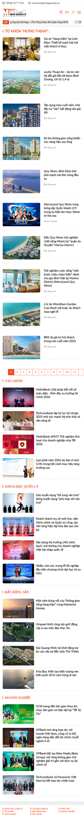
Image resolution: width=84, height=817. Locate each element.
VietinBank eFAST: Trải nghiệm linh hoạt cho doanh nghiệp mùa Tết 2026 (58, 440)
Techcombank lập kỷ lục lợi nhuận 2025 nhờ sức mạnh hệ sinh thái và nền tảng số (58, 417)
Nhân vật (65, 809)
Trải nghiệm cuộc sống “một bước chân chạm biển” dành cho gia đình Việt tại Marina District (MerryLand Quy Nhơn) (61, 278)
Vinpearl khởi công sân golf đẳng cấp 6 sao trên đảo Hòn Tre (56, 626)
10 (67, 372)
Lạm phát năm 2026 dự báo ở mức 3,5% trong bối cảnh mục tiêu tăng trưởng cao (57, 464)
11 (74, 372)
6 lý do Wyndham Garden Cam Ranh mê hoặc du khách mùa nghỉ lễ (62, 308)
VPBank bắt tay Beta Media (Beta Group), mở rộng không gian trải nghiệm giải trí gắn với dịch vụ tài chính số (57, 759)
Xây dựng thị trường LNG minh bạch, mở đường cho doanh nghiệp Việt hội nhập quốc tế (58, 546)
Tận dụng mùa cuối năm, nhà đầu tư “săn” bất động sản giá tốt (62, 109)
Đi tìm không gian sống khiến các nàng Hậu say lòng (62, 140)
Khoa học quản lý (22, 486)
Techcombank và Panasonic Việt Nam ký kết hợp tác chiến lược (56, 779)
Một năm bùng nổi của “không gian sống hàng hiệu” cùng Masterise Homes (58, 604)
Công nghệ (10, 814)
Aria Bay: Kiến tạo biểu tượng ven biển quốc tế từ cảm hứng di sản (57, 673)
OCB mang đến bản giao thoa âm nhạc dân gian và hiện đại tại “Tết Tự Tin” (58, 710)
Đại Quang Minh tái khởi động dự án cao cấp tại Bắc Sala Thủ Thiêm (57, 650)
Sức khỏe (37, 814)
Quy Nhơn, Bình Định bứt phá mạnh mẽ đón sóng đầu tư (61, 175)
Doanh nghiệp (50, 221)
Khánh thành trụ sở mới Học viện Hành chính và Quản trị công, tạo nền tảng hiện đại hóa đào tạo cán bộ (57, 524)
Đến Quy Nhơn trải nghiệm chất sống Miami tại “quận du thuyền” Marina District (62, 241)
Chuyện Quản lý (40, 809)
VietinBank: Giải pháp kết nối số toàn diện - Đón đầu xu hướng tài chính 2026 (57, 393)
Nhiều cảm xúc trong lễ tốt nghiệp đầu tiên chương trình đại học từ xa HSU (58, 569)
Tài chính (14, 381)
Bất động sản (50, 52)
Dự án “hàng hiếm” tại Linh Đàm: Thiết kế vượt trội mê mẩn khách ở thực (61, 42)
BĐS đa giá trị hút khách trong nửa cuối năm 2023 (60, 339)
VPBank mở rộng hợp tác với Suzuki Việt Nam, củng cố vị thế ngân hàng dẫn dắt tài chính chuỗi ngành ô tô (57, 736)
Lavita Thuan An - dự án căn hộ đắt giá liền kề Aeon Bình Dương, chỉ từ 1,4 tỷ (61, 76)
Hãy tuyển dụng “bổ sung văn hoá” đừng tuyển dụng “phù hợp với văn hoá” (58, 499)
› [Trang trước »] (81, 372)
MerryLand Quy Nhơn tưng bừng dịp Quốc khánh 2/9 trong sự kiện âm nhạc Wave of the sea (62, 210)
